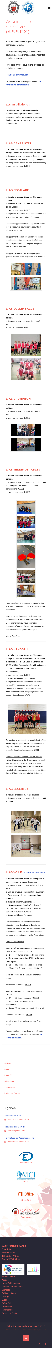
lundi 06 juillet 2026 (14, 1130)
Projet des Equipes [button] (12, 1093)
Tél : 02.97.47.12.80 (10, 1256)
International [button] (9, 1087)
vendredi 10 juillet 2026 (16, 1141)
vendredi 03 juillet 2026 (16, 1119)
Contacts (6, 1290)
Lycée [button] (6, 1069)
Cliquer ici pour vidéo (34, 873)
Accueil (5, 1280)
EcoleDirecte (26, 1162)
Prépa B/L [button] (8, 1075)
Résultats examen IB (14, 1127)
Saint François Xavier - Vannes (22, 1326)
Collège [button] (7, 1063)
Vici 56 (26, 1181)
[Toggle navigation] (49, 8)
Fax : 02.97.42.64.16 (11, 1259)
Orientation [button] (9, 1081)
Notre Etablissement (11, 1283)
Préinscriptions (9, 1293)
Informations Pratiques (12, 1286)
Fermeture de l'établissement (19, 1138)
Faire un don (26, 1217)
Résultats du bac (12, 1115)
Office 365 (26, 1200)
